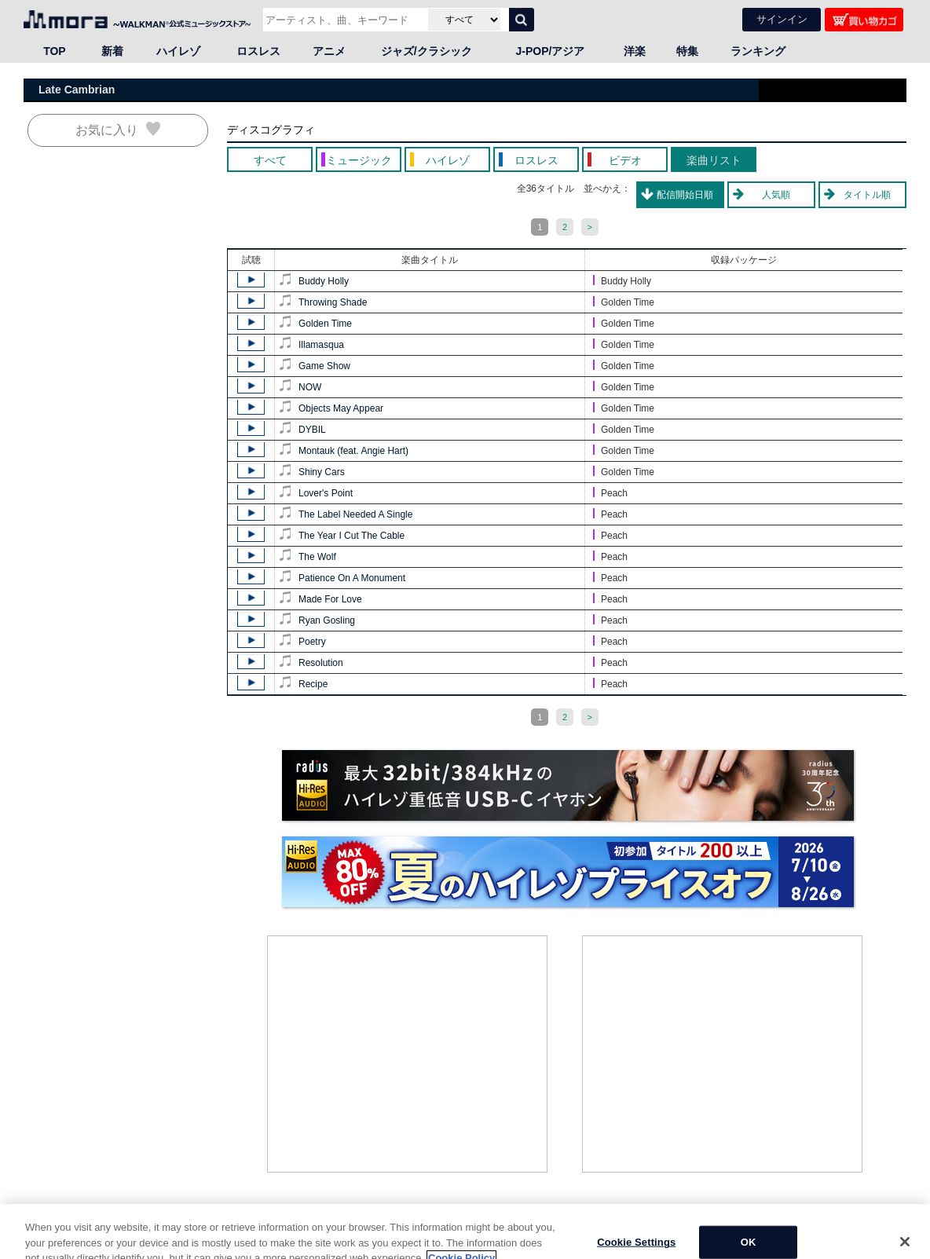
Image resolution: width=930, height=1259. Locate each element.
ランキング (757, 51)
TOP (54, 51)
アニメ (329, 51)
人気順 (776, 194)
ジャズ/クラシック (426, 51)
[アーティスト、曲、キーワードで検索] (343, 19)
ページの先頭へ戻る (863, 1219)
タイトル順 (867, 194)
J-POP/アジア (550, 51)
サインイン (781, 19)
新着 (112, 51)
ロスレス (258, 51)
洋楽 (635, 51)
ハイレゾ (178, 51)
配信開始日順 (685, 194)
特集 (687, 51)
